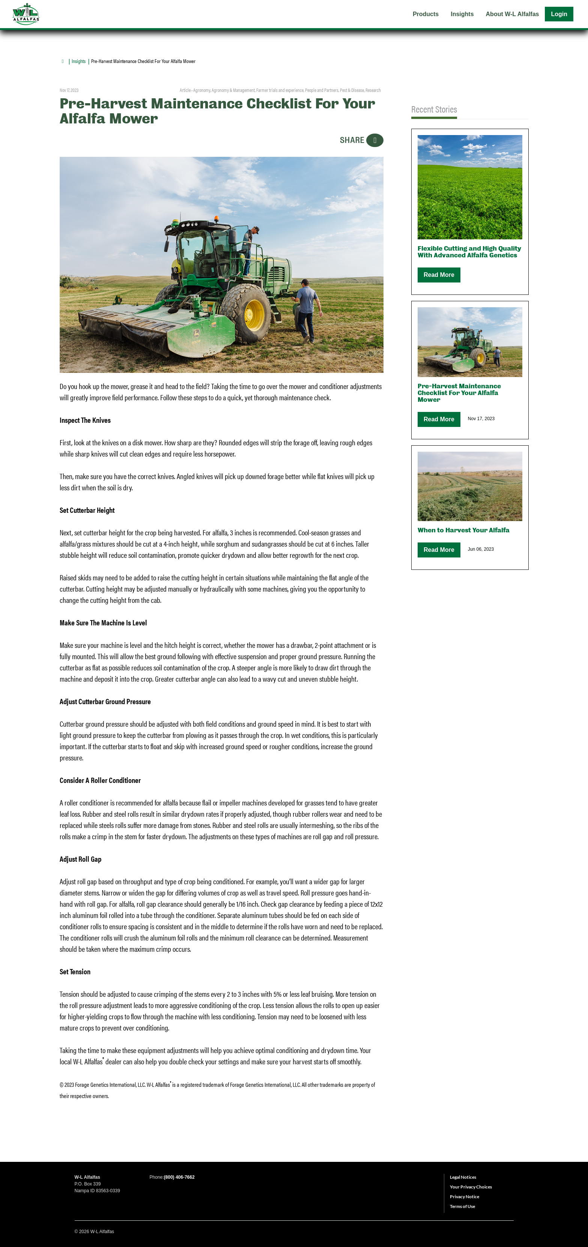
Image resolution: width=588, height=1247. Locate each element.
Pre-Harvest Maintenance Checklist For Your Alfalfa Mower (459, 393)
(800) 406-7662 (179, 1177)
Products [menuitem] (426, 14)
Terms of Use (462, 1206)
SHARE (361, 140)
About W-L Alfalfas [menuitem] (512, 14)
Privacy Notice (464, 1196)
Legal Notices (463, 1177)
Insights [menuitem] (462, 14)
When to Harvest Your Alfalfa (464, 530)
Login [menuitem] (559, 14)
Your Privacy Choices (471, 1187)
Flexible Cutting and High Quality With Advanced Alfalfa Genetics (469, 252)
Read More (439, 275)
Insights (79, 61)
